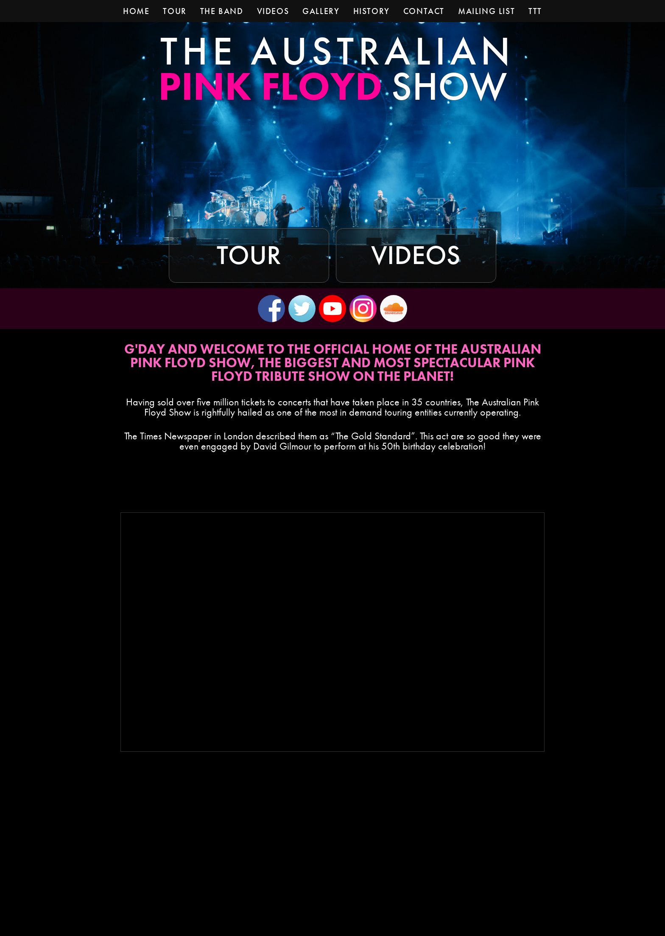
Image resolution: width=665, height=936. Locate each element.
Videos (416, 255)
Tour (249, 255)
